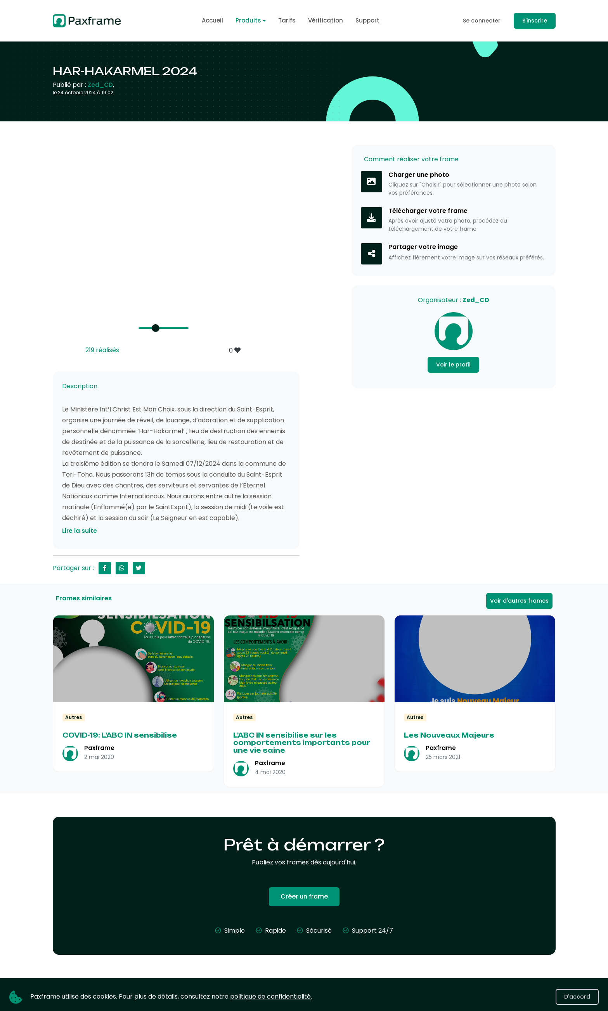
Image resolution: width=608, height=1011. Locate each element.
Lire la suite (79, 531)
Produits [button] (248, 20)
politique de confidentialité (270, 996)
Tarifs (287, 20)
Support (367, 20)
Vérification (325, 20)
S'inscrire (534, 20)
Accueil (212, 20)
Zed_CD (100, 85)
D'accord (577, 997)
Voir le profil (453, 364)
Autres (73, 717)
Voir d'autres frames (519, 601)
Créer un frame (304, 896)
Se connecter (482, 20)
